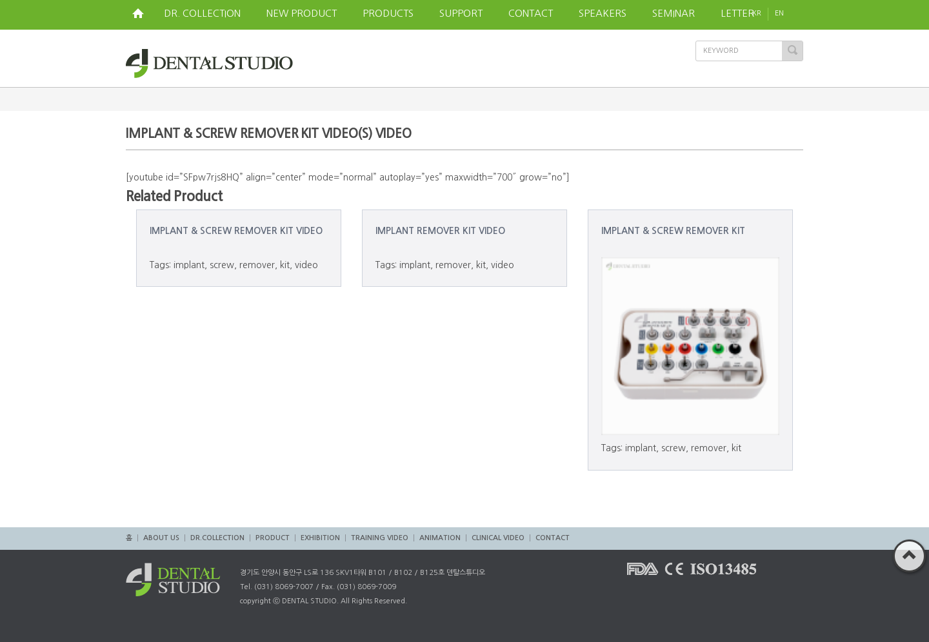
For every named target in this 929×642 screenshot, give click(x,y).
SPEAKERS (602, 13)
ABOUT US (161, 537)
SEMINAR (673, 13)
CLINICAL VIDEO (498, 537)
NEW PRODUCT (301, 13)
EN (789, 13)
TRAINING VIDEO (379, 537)
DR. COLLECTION (202, 13)
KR (756, 13)
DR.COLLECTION (217, 537)
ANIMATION (440, 537)
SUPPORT (461, 13)
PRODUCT (272, 537)
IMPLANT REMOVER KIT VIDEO (440, 230)
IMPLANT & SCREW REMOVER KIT (673, 230)
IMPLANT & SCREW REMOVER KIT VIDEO (236, 230)
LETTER (737, 13)
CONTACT (530, 13)
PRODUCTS (388, 13)
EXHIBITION (320, 537)
